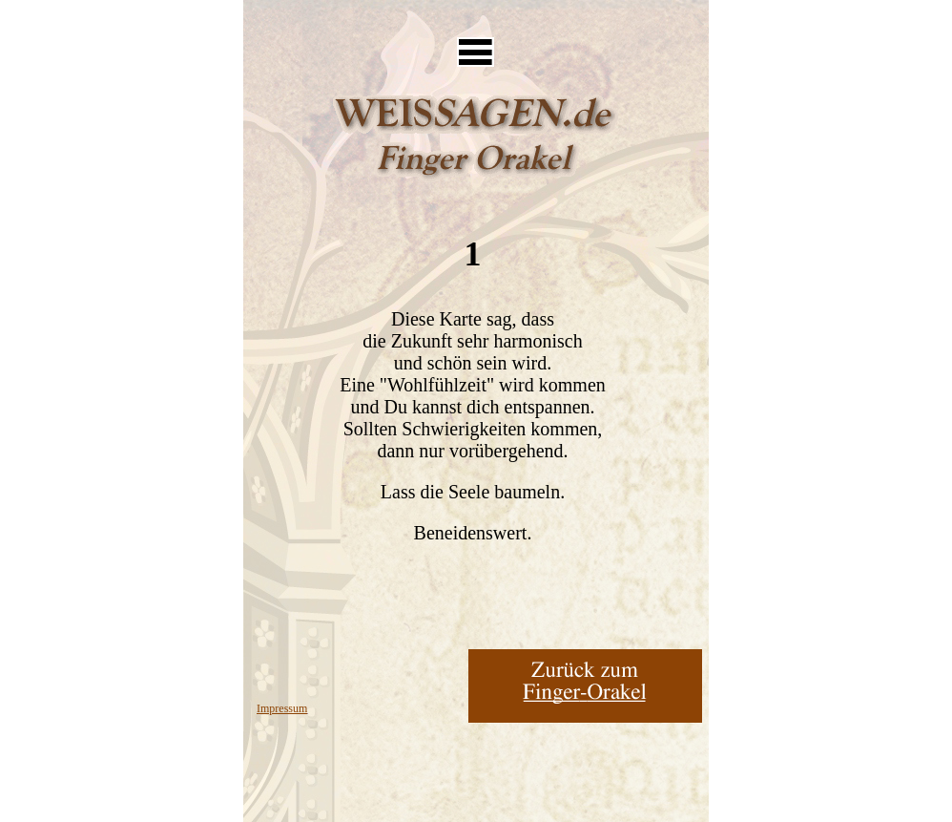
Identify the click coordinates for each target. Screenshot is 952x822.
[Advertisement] (475, 15)
